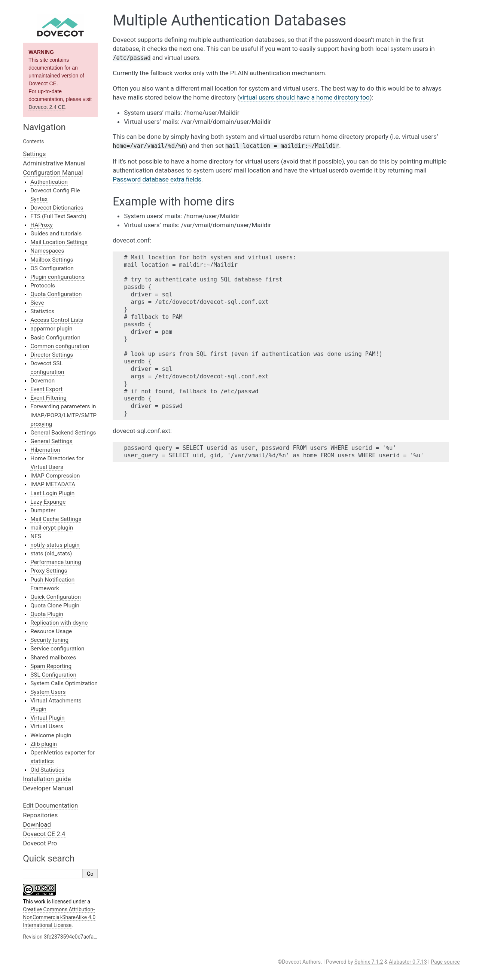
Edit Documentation (50, 805)
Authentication (49, 182)
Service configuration (57, 648)
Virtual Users (46, 726)
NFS (35, 536)
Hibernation (45, 449)
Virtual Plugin (47, 717)
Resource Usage (51, 631)
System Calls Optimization (64, 683)
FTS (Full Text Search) (58, 216)
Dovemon (42, 380)
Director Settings (51, 354)
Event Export (46, 389)
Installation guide (47, 779)
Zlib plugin (43, 744)
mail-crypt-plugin (51, 527)
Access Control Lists (56, 320)
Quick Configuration (55, 597)
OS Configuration (52, 268)
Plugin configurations (57, 277)
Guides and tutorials (56, 233)
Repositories (40, 815)
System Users (47, 692)
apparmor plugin (51, 328)
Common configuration (59, 346)
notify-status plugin (54, 545)
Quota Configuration (56, 294)
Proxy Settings (48, 570)
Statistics (42, 311)
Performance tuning (55, 562)
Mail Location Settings (59, 242)
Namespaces (47, 250)
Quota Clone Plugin (54, 605)
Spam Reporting (50, 666)
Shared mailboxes (53, 657)
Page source (445, 962)
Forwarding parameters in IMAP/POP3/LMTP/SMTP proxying (63, 415)
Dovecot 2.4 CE (46, 107)
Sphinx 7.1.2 (368, 962)
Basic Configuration (55, 337)
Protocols (42, 285)
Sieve (37, 302)
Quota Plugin (46, 614)
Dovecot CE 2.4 (44, 834)
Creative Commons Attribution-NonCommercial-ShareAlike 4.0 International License (59, 917)
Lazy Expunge (47, 501)
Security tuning (49, 640)
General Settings (51, 441)
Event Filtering (48, 397)
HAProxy (41, 225)
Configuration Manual (53, 172)
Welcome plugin (50, 735)
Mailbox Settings (51, 259)
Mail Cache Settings (55, 519)
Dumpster (42, 510)
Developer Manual (48, 788)
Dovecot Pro (40, 843)
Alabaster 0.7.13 (408, 962)
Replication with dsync (59, 622)
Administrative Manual (54, 163)
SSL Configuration (53, 674)
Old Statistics (47, 769)
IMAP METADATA (52, 484)
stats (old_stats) (51, 553)
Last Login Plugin (52, 493)
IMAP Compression (55, 475)
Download (37, 824)
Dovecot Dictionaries (56, 207)
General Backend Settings (63, 432)
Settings (34, 154)
